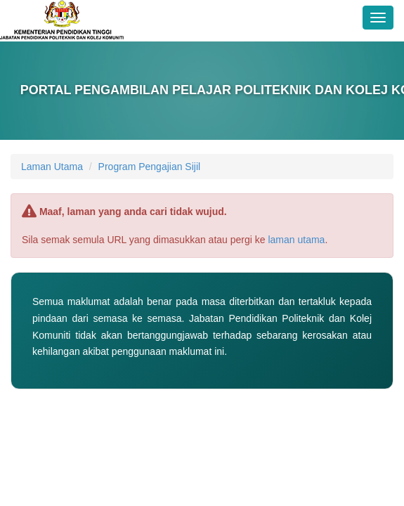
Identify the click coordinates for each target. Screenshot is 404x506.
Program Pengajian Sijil (149, 166)
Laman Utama (52, 166)
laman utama (296, 239)
